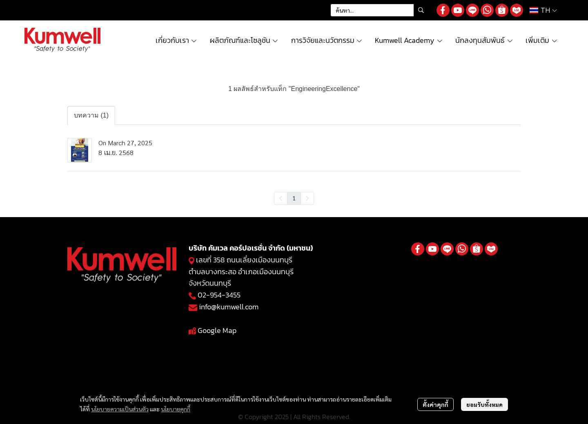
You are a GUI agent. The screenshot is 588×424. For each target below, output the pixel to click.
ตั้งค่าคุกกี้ (435, 404)
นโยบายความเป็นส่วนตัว (120, 409)
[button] (379, 10)
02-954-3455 (219, 294)
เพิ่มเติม (542, 40)
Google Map (217, 330)
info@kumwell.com (228, 306)
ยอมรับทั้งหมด (484, 404)
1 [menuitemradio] (294, 198)
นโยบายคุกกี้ (175, 409)
